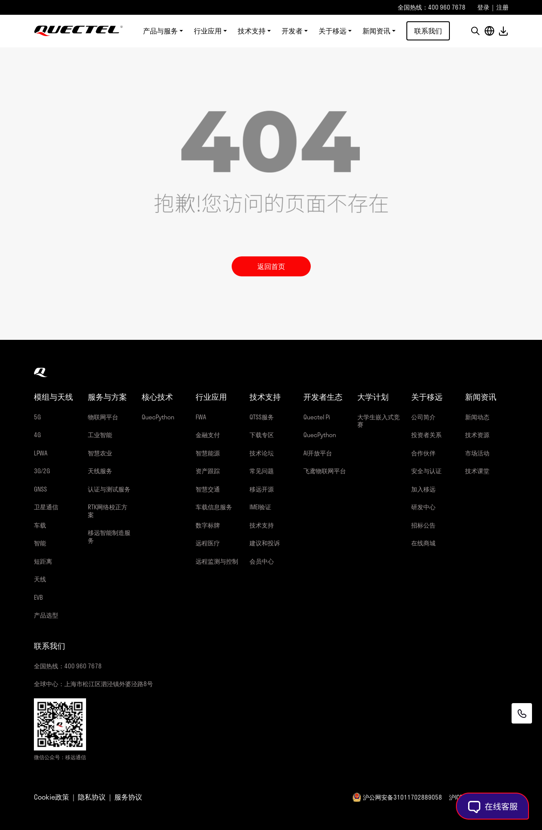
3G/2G (42, 470)
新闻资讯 (376, 31)
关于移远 (332, 31)
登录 (483, 7)
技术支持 (252, 31)
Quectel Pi (316, 417)
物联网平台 (103, 417)
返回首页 (271, 266)
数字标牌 (208, 525)
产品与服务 (160, 31)
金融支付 (208, 434)
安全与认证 (426, 470)
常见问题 (261, 470)
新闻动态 (477, 417)
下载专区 (261, 434)
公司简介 (423, 417)
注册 (502, 7)
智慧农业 (100, 453)
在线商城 (423, 543)
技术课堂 (477, 470)
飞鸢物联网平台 (324, 470)
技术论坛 (261, 453)
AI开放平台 (317, 453)
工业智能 (100, 434)
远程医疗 (208, 543)
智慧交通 (208, 489)
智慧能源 (208, 453)
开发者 (292, 31)
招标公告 (423, 525)
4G (37, 434)
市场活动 (477, 453)
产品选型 (46, 615)
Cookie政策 (51, 797)
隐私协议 (92, 797)
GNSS (40, 489)
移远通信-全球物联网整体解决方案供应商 (78, 31)
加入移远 (423, 489)
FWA (201, 417)
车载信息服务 (214, 506)
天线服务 (100, 470)
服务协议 (128, 797)
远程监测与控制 (217, 561)
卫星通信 (46, 506)
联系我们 (428, 31)
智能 (40, 543)
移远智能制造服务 (109, 536)
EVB (38, 597)
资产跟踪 (208, 470)
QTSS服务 (261, 417)
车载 (40, 525)
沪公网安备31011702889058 (402, 797)
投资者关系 (426, 434)
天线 (40, 579)
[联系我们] (521, 713)
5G (37, 417)
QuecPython (158, 417)
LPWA (40, 453)
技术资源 (477, 434)
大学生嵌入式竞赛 (378, 420)
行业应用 (208, 31)
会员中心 (261, 561)
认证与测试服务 (109, 489)
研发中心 (423, 506)
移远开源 (261, 489)
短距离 (43, 561)
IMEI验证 (260, 506)
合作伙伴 (423, 453)
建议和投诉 (264, 543)
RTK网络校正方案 (107, 510)
